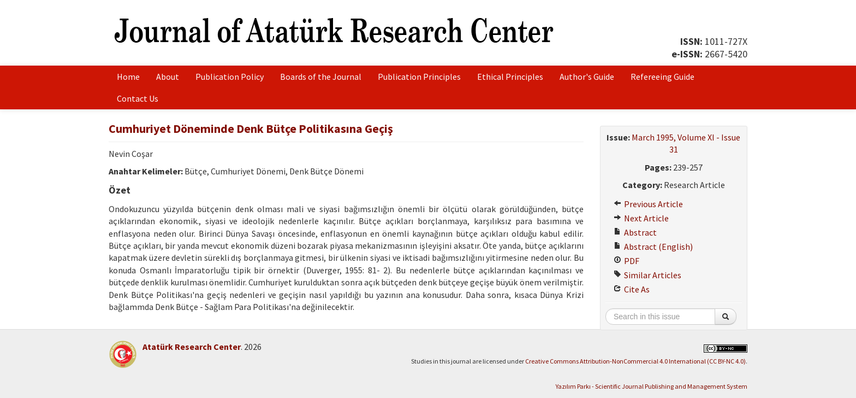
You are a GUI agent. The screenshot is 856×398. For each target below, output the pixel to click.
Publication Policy (229, 76)
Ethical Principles (510, 76)
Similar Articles (647, 275)
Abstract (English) (653, 246)
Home (128, 76)
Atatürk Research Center (191, 346)
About (167, 76)
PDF (626, 260)
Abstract (635, 232)
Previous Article (648, 203)
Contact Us (137, 98)
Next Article (641, 218)
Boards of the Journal (320, 76)
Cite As (632, 289)
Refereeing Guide (662, 76)
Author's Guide (587, 76)
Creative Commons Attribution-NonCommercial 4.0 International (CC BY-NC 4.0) (635, 361)
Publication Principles (419, 76)
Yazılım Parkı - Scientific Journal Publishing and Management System (651, 386)
